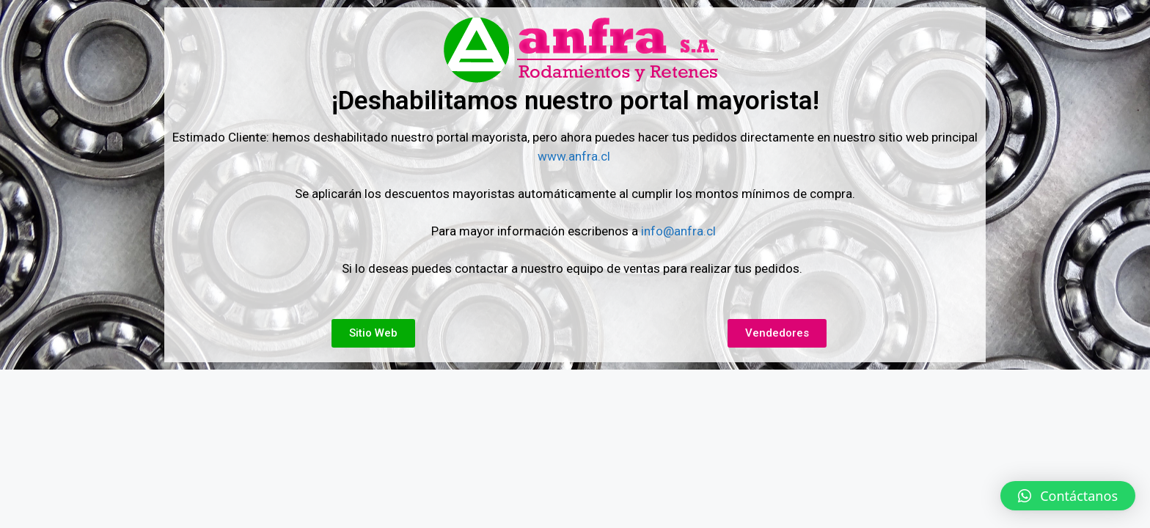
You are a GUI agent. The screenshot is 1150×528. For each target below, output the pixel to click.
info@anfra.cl (678, 231)
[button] (1067, 495)
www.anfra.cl (575, 156)
